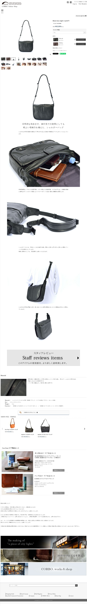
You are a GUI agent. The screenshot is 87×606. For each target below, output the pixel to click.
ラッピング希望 (56, 29)
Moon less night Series (81, 15)
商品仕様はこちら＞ (57, 48)
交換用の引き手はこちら (31, 412)
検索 (76, 585)
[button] (2, 429)
